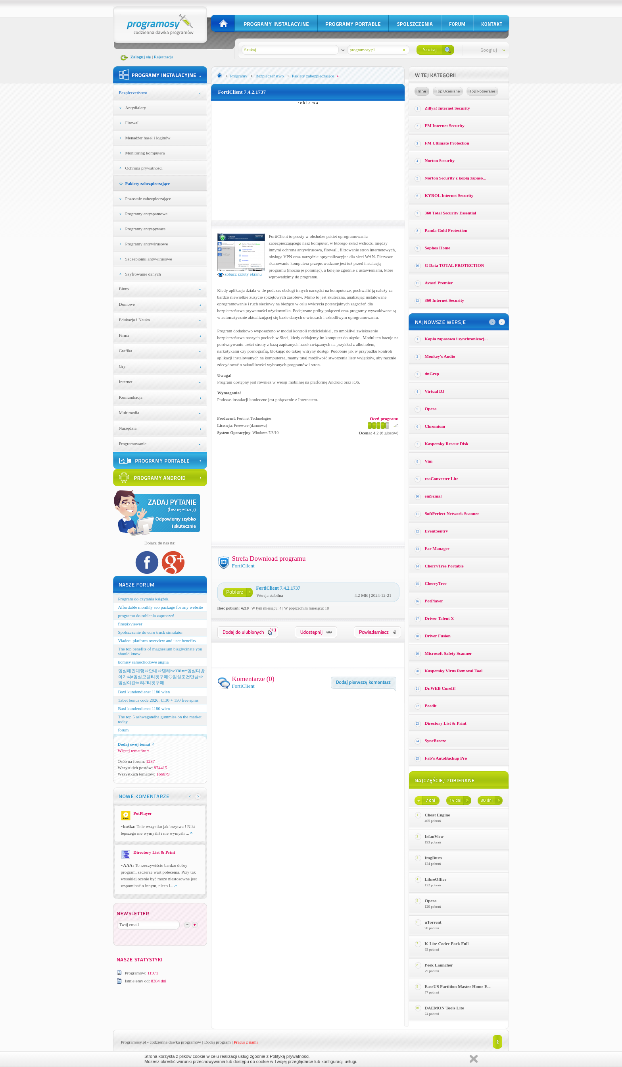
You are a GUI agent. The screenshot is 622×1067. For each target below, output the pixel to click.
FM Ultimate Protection (447, 143)
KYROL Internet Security (449, 195)
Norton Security (440, 160)
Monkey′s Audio (440, 356)
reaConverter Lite (442, 478)
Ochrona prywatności (144, 168)
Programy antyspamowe (146, 213)
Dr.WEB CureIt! (440, 688)
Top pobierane (482, 91)
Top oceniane (448, 91)
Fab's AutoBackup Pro (446, 758)
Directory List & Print (445, 723)
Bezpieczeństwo (133, 92)
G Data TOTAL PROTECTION (454, 265)
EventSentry (436, 531)
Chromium (435, 426)
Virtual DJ (435, 391)
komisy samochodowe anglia (143, 662)
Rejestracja (163, 56)
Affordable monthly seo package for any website (160, 607)
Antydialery (135, 107)
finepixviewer (130, 623)
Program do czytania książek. (144, 598)
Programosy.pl (133, 1042)
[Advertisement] (307, 160)
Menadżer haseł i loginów (148, 137)
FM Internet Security (445, 125)
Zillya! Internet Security (447, 108)
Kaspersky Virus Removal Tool (454, 670)
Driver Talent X (439, 618)
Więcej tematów (133, 750)
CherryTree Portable (444, 565)
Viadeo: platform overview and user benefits (157, 640)
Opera (431, 408)
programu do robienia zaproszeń (146, 615)
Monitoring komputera (145, 152)
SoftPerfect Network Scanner (452, 513)
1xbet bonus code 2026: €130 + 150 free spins (158, 700)
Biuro (124, 288)
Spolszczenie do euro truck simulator (150, 632)
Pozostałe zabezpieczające (148, 198)
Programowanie (133, 443)
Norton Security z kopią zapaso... (455, 178)
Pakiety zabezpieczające (147, 183)
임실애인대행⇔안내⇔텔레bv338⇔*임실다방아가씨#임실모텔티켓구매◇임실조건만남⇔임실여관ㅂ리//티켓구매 (161, 676)
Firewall (132, 122)
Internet (125, 381)
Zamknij (474, 1059)
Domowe (127, 304)
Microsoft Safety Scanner (448, 653)
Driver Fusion (438, 635)
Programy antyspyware (145, 228)
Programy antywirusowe (146, 243)
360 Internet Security (445, 300)
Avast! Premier (439, 282)
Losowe (422, 91)
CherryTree (436, 583)
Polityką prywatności (289, 1056)
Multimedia (129, 412)
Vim (429, 461)
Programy (238, 75)
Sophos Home (438, 247)
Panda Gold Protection (446, 230)
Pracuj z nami (245, 1042)
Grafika (125, 350)
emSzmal (433, 496)
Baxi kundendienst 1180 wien (144, 691)
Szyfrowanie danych (143, 274)
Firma (124, 335)
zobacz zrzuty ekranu (239, 274)
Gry (122, 366)
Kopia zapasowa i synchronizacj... (456, 338)
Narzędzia (128, 428)
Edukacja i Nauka (134, 319)
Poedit (431, 705)
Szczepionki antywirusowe (148, 259)
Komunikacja (130, 397)
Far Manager (437, 548)
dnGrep (432, 373)
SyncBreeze (435, 740)
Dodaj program (217, 1042)
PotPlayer (434, 600)
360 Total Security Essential (450, 212)
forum (123, 729)
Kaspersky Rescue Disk (446, 443)
